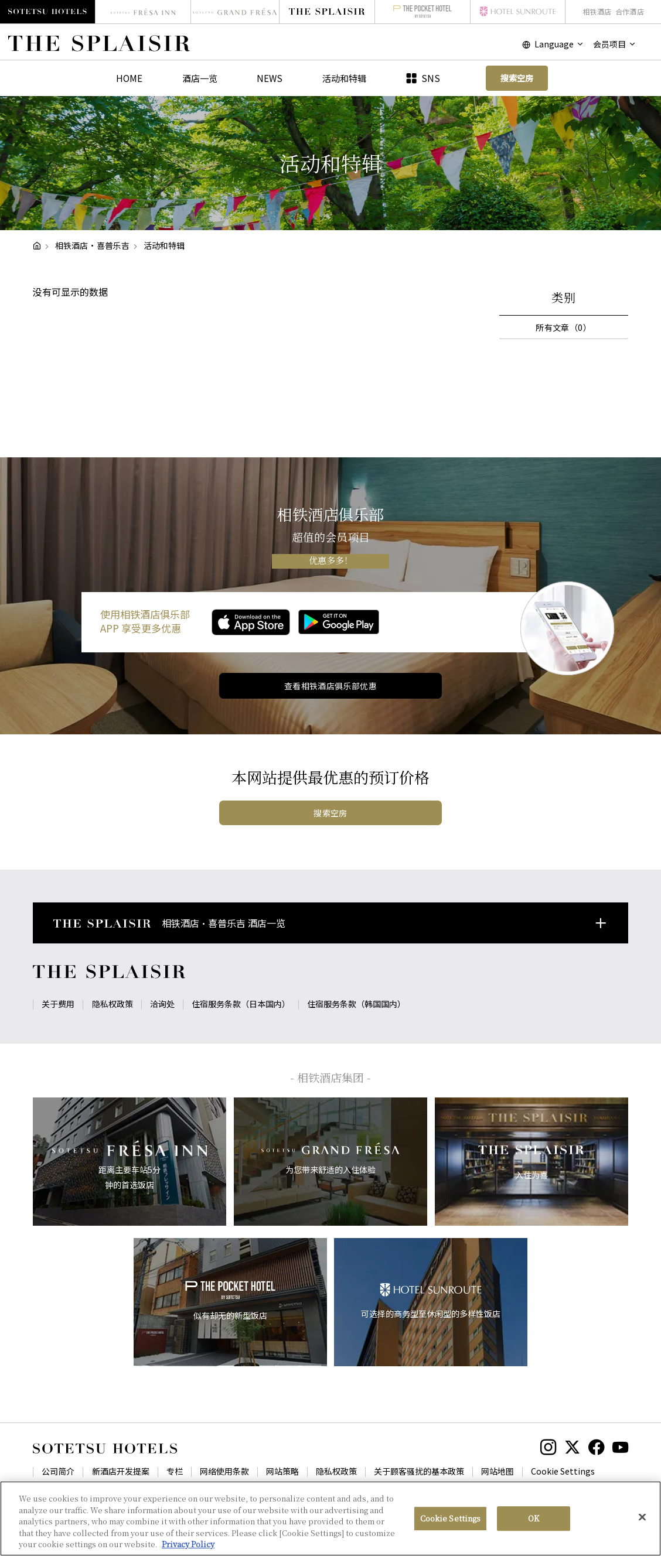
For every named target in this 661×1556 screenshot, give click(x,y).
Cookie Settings (563, 1471)
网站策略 (282, 1471)
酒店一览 (199, 77)
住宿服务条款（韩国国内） (356, 1004)
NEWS (269, 77)
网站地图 (497, 1471)
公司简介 (58, 1471)
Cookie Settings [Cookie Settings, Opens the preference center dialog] (450, 1527)
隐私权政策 (112, 1004)
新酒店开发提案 (120, 1471)
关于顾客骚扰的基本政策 (419, 1471)
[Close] (642, 1526)
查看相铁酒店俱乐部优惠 (330, 686)
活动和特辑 (344, 77)
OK (533, 1527)
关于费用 (58, 1004)
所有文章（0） (563, 327)
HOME (129, 77)
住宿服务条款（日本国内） (241, 1004)
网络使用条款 (224, 1471)
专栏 (174, 1471)
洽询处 (162, 1004)
